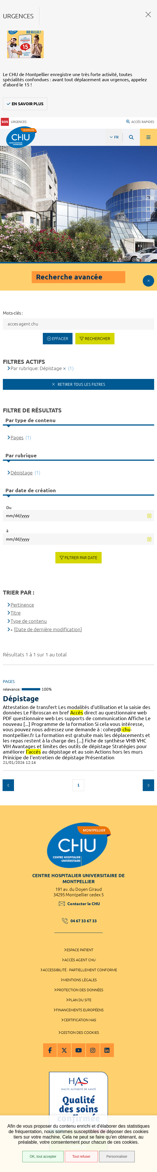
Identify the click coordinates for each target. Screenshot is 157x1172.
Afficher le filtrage (148, 281)
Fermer (148, 14)
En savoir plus (27, 104)
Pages (17, 437)
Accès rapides (140, 122)
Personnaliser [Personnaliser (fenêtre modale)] (116, 1157)
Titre (16, 612)
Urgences (14, 122)
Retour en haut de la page (148, 802)
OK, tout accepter (43, 1157)
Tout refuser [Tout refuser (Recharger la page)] (81, 1157)
